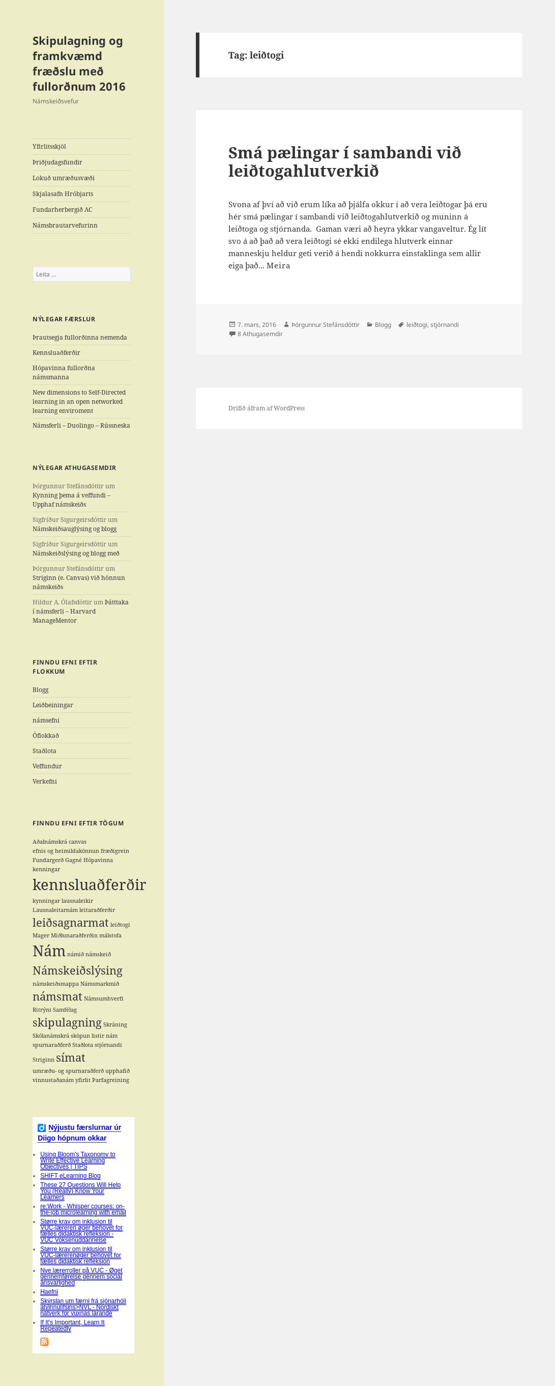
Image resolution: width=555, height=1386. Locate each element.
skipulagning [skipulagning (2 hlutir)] (67, 1022)
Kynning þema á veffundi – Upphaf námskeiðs (71, 500)
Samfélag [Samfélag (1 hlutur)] (65, 1009)
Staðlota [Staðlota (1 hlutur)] (82, 1044)
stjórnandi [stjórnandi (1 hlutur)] (108, 1044)
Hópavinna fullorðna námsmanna (64, 372)
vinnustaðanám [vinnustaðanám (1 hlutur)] (53, 1080)
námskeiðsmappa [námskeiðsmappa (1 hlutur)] (56, 983)
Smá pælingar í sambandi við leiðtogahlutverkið (344, 161)
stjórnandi (444, 324)
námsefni (46, 720)
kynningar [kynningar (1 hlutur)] (46, 900)
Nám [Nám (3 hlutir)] (49, 950)
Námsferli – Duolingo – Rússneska (81, 425)
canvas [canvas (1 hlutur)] (77, 841)
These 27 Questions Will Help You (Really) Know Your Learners (80, 1191)
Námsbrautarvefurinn (65, 225)
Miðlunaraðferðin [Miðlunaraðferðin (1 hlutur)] (74, 935)
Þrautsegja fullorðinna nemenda (80, 337)
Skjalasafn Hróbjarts (63, 193)
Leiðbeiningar (53, 705)
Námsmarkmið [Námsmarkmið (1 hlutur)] (99, 983)
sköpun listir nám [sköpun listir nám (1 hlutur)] (94, 1035)
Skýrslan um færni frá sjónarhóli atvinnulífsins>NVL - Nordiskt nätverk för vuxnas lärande (83, 1307)
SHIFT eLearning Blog (70, 1175)
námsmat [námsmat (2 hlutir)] (57, 996)
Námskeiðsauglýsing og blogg (74, 528)
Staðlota (44, 750)
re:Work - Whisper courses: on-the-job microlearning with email (83, 1209)
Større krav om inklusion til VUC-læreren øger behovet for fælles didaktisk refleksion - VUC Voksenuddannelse (81, 1230)
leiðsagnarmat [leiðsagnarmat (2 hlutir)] (71, 922)
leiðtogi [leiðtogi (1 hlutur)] (120, 924)
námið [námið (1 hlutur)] (75, 954)
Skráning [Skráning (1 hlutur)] (115, 1024)
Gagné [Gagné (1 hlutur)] (73, 860)
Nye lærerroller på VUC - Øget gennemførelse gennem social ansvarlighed (81, 1276)
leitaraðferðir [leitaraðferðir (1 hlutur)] (97, 909)
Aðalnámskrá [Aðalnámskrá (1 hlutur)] (50, 841)
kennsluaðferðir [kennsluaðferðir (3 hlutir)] (90, 884)
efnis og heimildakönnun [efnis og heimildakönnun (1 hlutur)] (66, 850)
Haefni (49, 1291)
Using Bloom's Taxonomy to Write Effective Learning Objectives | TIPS (77, 1160)
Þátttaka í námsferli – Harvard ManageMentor (81, 611)
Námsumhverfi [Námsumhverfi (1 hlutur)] (104, 998)
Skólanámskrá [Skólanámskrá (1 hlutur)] (51, 1035)
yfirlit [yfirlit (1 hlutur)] (83, 1080)
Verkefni (45, 781)
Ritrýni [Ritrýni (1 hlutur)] (42, 1009)
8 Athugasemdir (260, 333)
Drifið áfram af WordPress (266, 408)
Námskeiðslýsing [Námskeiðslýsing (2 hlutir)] (78, 970)
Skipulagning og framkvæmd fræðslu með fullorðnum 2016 (79, 63)
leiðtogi (416, 324)
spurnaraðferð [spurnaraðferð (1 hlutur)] (52, 1044)
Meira (278, 265)
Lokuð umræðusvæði (64, 178)
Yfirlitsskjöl (49, 146)
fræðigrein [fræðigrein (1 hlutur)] (115, 850)
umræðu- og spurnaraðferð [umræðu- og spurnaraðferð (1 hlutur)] (68, 1070)
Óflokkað (46, 735)
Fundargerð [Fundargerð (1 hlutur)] (48, 860)
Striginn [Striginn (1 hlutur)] (43, 1059)
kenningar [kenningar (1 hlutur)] (46, 869)
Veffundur (47, 766)
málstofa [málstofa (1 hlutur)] (110, 935)
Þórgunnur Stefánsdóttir (325, 324)
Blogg (40, 689)
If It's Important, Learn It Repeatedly (72, 1325)
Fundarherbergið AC (62, 209)
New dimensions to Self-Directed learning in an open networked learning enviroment (79, 401)
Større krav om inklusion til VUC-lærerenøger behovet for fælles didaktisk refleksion (80, 1255)
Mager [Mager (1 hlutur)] (41, 935)
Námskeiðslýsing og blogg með (76, 553)
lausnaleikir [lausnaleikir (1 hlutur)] (77, 900)
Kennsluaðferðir (56, 352)
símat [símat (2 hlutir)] (70, 1057)
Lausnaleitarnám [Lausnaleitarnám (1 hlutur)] (55, 909)
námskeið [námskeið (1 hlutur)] (98, 954)
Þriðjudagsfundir (57, 162)
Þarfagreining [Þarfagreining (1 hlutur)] (110, 1080)
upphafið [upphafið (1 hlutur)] (117, 1070)
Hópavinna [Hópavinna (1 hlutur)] (98, 860)
